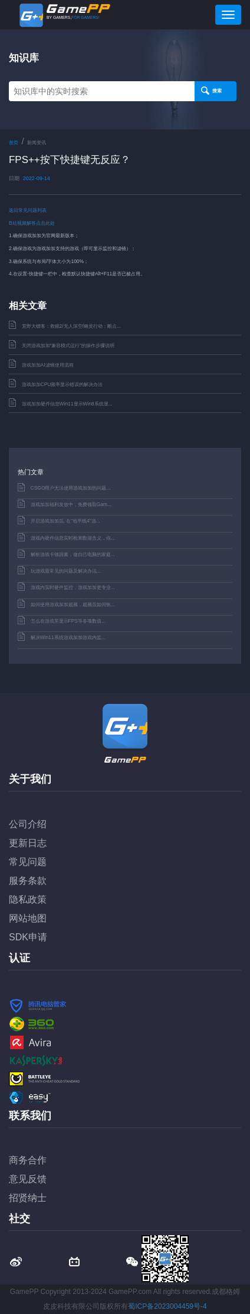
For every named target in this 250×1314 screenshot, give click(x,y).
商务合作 (28, 1160)
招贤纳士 (28, 1198)
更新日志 (28, 843)
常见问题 (28, 862)
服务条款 (28, 881)
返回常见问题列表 (28, 210)
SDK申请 (28, 937)
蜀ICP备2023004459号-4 (167, 1306)
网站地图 (28, 918)
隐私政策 (28, 899)
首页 (13, 142)
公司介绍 (28, 824)
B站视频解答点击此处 (32, 223)
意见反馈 (28, 1179)
